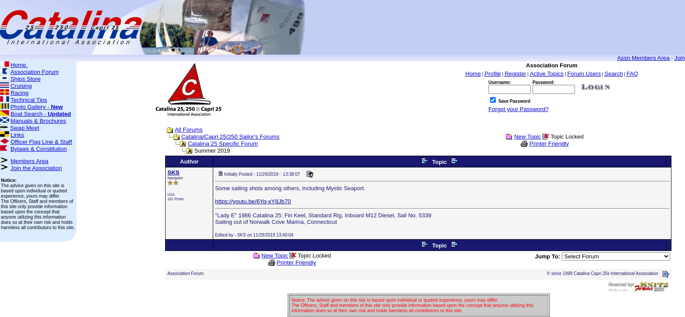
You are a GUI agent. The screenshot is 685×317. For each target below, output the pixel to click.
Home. (19, 65)
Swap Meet (24, 128)
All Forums (189, 129)
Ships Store (25, 79)
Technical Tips (28, 100)
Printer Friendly (549, 143)
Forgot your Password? (518, 109)
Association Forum (34, 72)
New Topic (527, 136)
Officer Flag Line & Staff (41, 142)
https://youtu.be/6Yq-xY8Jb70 (253, 201)
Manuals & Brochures (38, 121)
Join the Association (36, 168)
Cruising (21, 86)
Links (17, 135)
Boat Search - (40, 114)
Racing (19, 93)
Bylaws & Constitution (38, 149)
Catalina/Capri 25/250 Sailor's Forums (230, 136)
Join (680, 58)
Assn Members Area (643, 58)
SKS (173, 172)
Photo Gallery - (36, 107)
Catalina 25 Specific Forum (223, 143)
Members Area (29, 161)
